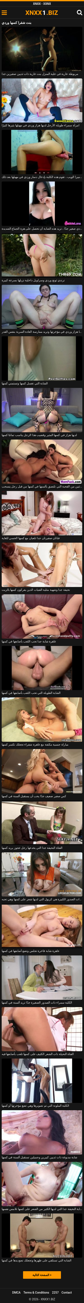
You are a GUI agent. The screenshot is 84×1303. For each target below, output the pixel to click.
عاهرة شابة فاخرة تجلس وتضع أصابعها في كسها (30, 951)
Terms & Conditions (36, 1292)
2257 (55, 1292)
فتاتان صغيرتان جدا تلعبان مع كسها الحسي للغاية (31, 538)
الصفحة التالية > (41, 1275)
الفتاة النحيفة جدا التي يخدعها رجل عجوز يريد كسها (32, 847)
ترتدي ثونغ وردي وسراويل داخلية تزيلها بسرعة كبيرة (33, 280)
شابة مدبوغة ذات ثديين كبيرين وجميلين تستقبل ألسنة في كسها (39, 1157)
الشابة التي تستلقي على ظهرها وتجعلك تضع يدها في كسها (36, 1260)
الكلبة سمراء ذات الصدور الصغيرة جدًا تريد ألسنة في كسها (37, 1002)
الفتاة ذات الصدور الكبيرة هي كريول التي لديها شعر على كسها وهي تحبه (42, 899)
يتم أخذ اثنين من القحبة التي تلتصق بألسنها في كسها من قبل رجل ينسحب (42, 486)
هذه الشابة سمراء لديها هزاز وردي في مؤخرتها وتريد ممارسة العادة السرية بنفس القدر (42, 331)
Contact (67, 1292)
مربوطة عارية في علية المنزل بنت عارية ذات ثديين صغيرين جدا (40, 73)
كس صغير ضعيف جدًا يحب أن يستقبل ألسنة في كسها (34, 796)
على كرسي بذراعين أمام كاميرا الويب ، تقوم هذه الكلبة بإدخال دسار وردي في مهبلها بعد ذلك (42, 177)
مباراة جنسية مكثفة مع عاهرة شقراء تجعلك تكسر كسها (35, 744)
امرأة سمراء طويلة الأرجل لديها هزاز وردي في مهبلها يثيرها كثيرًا (40, 125)
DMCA (16, 1292)
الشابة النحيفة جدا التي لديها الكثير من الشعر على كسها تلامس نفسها (42, 1209)
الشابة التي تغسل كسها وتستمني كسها (25, 383)
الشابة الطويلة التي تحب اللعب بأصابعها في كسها (31, 692)
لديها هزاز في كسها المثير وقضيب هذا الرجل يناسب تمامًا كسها (39, 435)
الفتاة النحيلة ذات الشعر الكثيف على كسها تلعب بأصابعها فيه (38, 1054)
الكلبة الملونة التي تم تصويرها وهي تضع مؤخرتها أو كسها (35, 1105)
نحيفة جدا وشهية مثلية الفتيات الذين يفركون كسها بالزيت (36, 589)
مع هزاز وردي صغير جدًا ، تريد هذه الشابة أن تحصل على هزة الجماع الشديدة (42, 228)
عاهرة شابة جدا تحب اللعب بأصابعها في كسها (29, 641)
